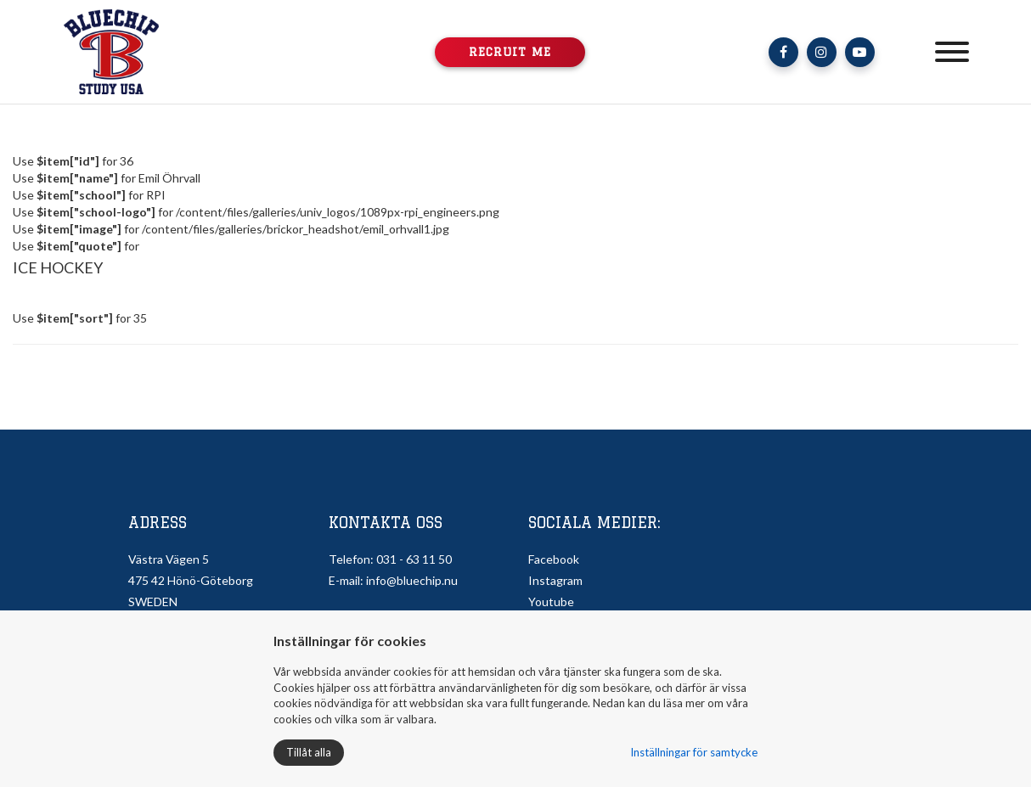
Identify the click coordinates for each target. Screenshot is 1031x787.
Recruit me (510, 52)
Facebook (553, 559)
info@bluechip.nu (412, 580)
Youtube (551, 601)
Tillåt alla (308, 752)
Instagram (555, 580)
